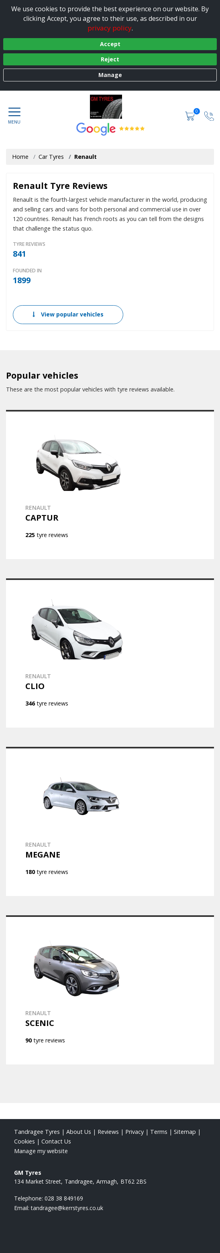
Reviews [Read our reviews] (108, 1131)
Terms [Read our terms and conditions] (158, 1131)
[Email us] (67, 1208)
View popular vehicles (68, 314)
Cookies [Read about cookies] (24, 1141)
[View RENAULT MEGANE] (110, 821)
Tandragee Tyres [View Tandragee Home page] (37, 1131)
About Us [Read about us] (78, 1131)
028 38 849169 (64, 1198)
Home (20, 156)
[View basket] (190, 115)
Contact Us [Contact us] (56, 1141)
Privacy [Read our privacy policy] (134, 1131)
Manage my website (41, 1151)
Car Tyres (51, 156)
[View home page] (110, 107)
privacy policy (110, 27)
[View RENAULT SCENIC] (110, 989)
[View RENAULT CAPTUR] (110, 484)
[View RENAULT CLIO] (110, 653)
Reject (110, 59)
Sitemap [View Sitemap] (185, 1131)
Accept (110, 44)
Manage (110, 75)
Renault (85, 156)
